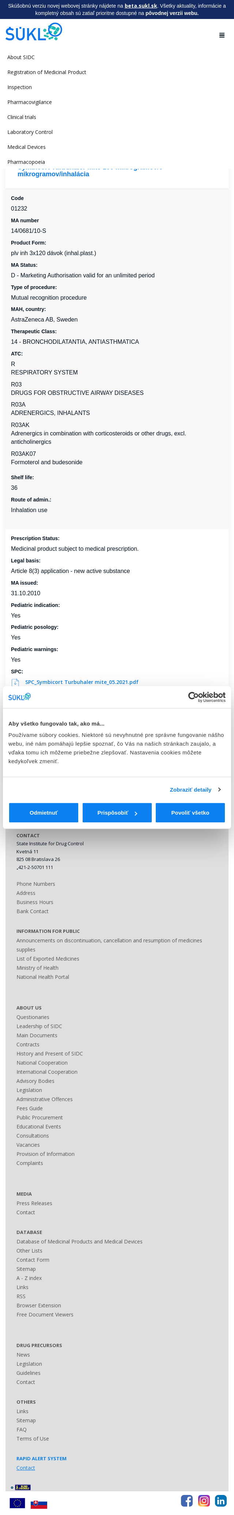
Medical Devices (26, 146)
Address (25, 892)
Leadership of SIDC (39, 1026)
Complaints (29, 1163)
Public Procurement (39, 1117)
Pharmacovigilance (29, 102)
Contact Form (32, 1259)
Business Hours (34, 902)
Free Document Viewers (44, 1314)
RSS (21, 1296)
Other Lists (29, 1250)
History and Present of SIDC (49, 1053)
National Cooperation (42, 1062)
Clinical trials (21, 117)
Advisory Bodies (35, 1080)
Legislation (29, 1090)
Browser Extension (38, 1305)
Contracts (27, 1044)
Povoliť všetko (190, 813)
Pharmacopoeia (26, 161)
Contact (25, 1212)
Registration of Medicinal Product (46, 72)
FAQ (21, 1429)
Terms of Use (32, 1438)
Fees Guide (29, 1108)
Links (22, 1287)
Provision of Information (45, 1153)
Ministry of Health (37, 967)
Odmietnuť (44, 813)
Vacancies (28, 1144)
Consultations (32, 1135)
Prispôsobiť (117, 813)
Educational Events (38, 1126)
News (23, 1354)
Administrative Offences (44, 1099)
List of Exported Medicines (47, 958)
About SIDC (21, 57)
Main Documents (36, 1035)
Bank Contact (32, 911)
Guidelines (28, 1372)
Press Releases (34, 1203)
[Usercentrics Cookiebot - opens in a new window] (194, 697)
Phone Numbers (35, 883)
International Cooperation (47, 1071)
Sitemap (26, 1268)
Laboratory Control (30, 131)
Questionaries (32, 1017)
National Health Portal (42, 976)
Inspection (19, 87)
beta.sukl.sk (141, 5)
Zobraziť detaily (191, 790)
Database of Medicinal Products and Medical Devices (79, 1241)
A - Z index (29, 1277)
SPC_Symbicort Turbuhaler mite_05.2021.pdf (75, 681)
